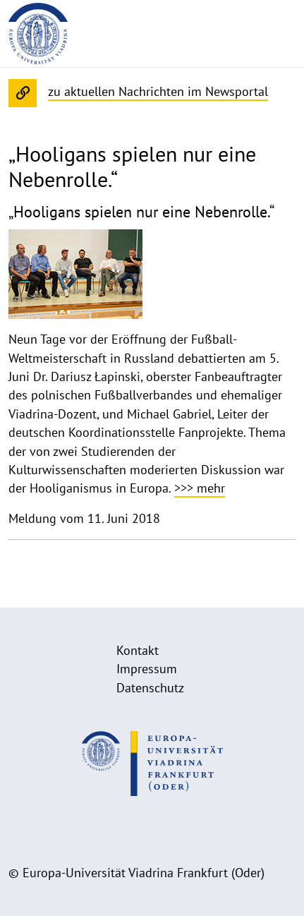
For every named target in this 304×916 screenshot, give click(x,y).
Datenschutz (150, 688)
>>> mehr (199, 488)
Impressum (146, 669)
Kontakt (137, 650)
